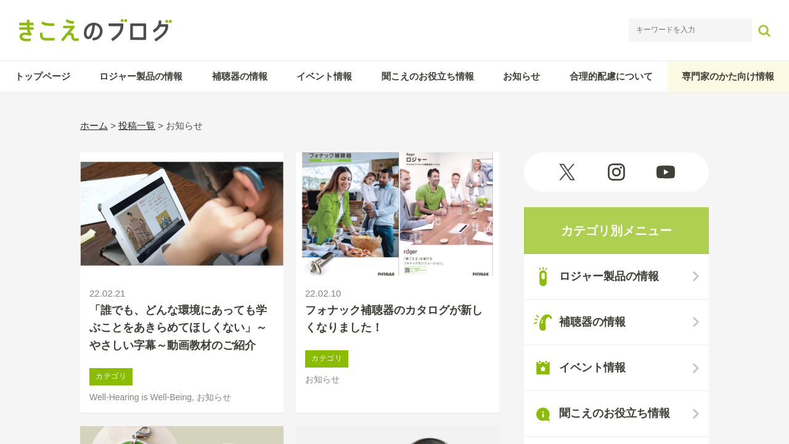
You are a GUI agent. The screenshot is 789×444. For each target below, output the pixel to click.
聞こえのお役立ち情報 (428, 76)
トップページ (42, 76)
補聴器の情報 (240, 76)
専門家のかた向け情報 (728, 76)
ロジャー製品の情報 (140, 76)
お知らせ (521, 76)
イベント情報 (324, 76)
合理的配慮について (611, 76)
